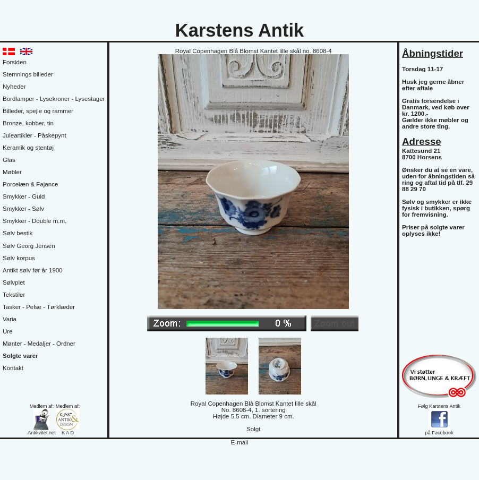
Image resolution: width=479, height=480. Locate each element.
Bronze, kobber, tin (28, 123)
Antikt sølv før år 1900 (33, 270)
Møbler (12, 172)
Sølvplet (14, 282)
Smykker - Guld (24, 196)
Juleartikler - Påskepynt (34, 135)
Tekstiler (14, 295)
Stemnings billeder (28, 74)
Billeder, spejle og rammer (38, 111)
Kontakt (13, 368)
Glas (9, 160)
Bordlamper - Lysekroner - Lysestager (54, 99)
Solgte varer (20, 356)
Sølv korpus (19, 258)
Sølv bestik (17, 233)
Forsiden (15, 62)
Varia (9, 319)
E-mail (240, 442)
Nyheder (14, 86)
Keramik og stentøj (28, 147)
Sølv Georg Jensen (29, 246)
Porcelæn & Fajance (30, 184)
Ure (8, 331)
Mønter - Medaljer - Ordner (39, 343)
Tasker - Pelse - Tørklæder (39, 307)
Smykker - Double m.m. (34, 221)
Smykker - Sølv (23, 208)
